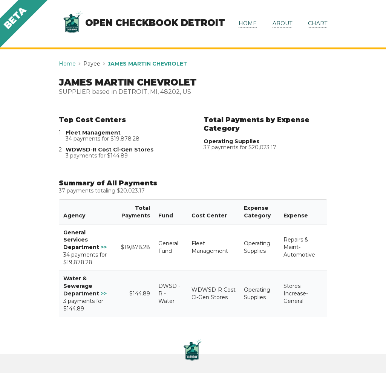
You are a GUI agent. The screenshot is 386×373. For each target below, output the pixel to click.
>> (104, 247)
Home (67, 63)
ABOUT (282, 23)
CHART (317, 23)
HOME (248, 23)
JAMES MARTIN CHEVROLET (147, 63)
